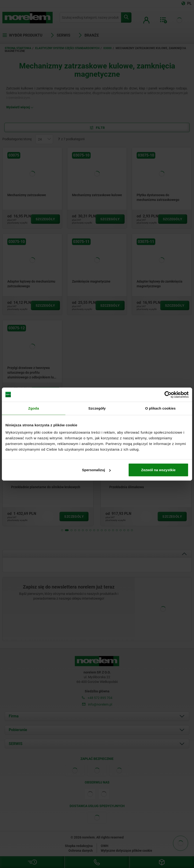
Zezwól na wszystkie (158, 470)
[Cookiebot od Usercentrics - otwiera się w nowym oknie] (168, 394)
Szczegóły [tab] (96, 408)
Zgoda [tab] (33, 408)
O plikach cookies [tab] (160, 408)
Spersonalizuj (96, 470)
